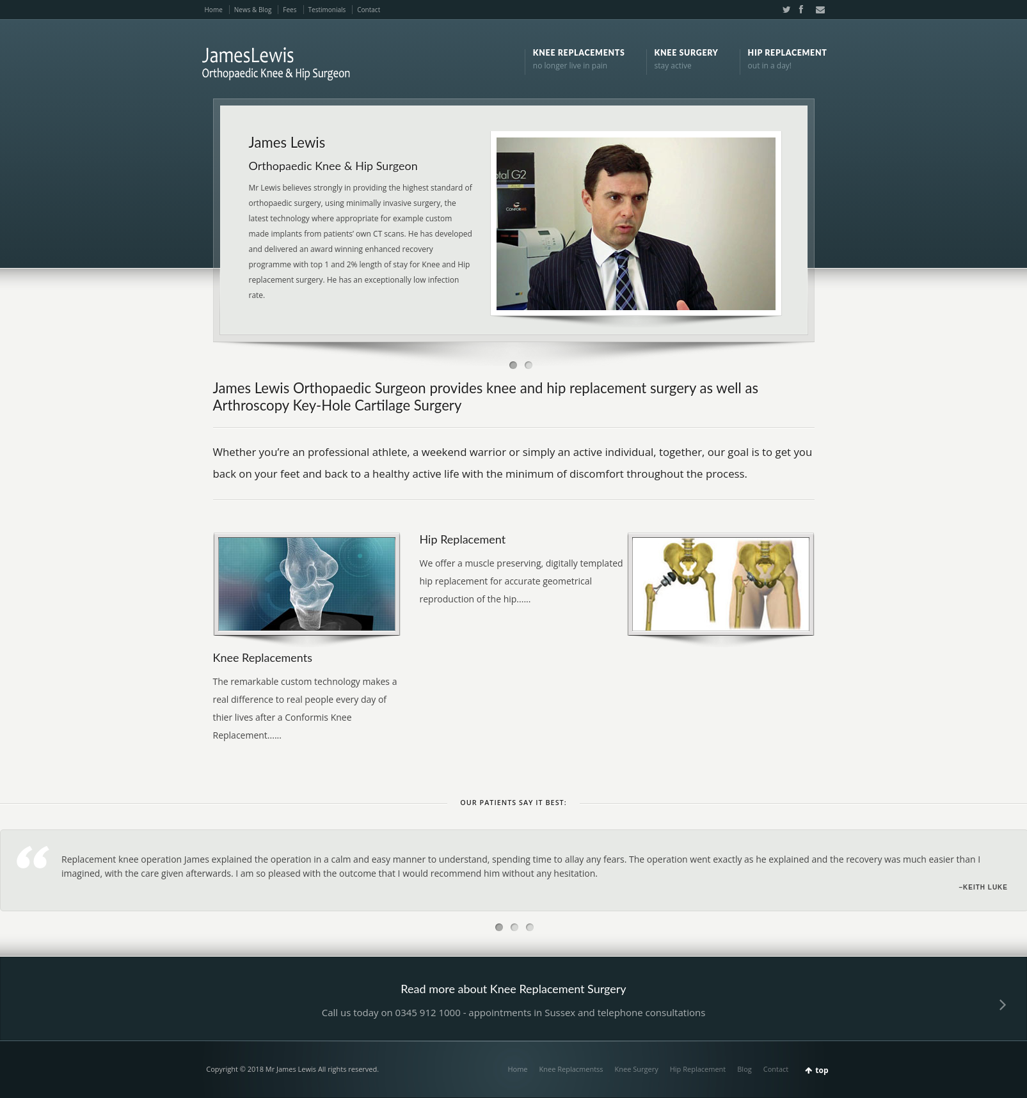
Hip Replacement (698, 1069)
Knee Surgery (636, 1069)
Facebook (800, 9)
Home (214, 9)
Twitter (784, 9)
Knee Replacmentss (571, 1069)
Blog (744, 1069)
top (821, 1070)
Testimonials (327, 9)
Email (816, 9)
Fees (289, 9)
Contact (368, 9)
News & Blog (253, 9)
